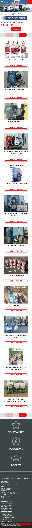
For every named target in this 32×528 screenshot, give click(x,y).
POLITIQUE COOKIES (6, 505)
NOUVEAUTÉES (5, 496)
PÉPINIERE (3, 491)
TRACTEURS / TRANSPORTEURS (10, 493)
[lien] (2, 13)
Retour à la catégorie (16, 18)
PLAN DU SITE (4, 506)
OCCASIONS (4, 497)
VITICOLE (3, 485)
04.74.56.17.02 (7, 520)
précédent (9, 35)
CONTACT (3, 509)
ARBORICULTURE (5, 489)
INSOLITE (3, 495)
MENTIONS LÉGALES (6, 504)
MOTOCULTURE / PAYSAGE (8, 492)
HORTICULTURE (5, 482)
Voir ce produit (16, 65)
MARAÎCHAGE (4, 481)
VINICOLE (3, 486)
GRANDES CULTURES (6, 488)
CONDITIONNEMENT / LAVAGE (9, 484)
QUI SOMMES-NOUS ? (7, 508)
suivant (22, 35)
